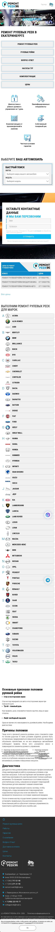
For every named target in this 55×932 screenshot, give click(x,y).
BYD (13, 355)
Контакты (7, 856)
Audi (14, 327)
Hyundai (15, 461)
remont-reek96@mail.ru (14, 887)
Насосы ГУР (27, 68)
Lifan (14, 528)
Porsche (16, 583)
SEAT (14, 611)
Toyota (15, 645)
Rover (15, 595)
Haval (15, 444)
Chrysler (16, 377)
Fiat (14, 416)
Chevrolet (17, 371)
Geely (14, 427)
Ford (14, 422)
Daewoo (15, 394)
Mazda (15, 539)
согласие (37, 231)
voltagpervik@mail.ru (13, 905)
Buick (14, 349)
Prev (3, 17)
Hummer (16, 455)
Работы (6, 828)
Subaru (15, 634)
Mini (14, 550)
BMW (14, 338)
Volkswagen (17, 650)
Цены (27, 84)
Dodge (15, 410)
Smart (15, 623)
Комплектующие (27, 76)
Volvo (15, 656)
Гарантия (7, 833)
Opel (14, 567)
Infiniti (15, 466)
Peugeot (16, 572)
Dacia (14, 388)
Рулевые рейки (27, 52)
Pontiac (16, 578)
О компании (8, 837)
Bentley (16, 332)
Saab (14, 600)
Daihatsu (16, 399)
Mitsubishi (17, 556)
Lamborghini (18, 505)
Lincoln (15, 533)
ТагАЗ (14, 662)
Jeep (14, 494)
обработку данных (17, 923)
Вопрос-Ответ (27, 60)
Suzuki (15, 639)
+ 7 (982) (12, 881)
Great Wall (17, 433)
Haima (15, 438)
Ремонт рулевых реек (27, 44)
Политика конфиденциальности (38, 913)
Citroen (15, 382)
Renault (16, 589)
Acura (15, 316)
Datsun (15, 405)
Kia (13, 500)
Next (52, 17)
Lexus (14, 522)
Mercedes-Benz (19, 544)
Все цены (5, 294)
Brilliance (17, 343)
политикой (28, 923)
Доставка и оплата (11, 847)
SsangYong (17, 628)
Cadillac (16, 360)
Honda (15, 449)
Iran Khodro (17, 472)
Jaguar (15, 489)
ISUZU (14, 477)
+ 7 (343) (12, 884)
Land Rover (17, 516)
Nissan (15, 561)
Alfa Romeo (17, 321)
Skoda (15, 617)
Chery (15, 366)
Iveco (14, 483)
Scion (14, 606)
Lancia (15, 511)
